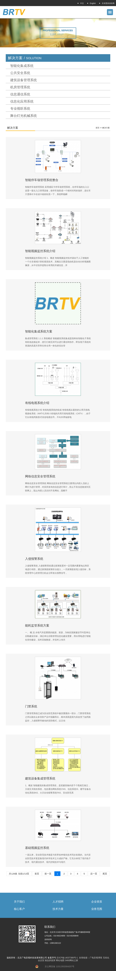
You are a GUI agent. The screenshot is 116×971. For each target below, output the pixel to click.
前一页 (48, 873)
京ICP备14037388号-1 (67, 957)
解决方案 (106, 128)
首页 (97, 128)
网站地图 (60, 960)
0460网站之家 (71, 960)
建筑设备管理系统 (23, 80)
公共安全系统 (20, 73)
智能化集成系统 (22, 66)
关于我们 (19, 901)
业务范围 (96, 908)
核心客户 (19, 908)
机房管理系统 (20, 87)
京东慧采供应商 (108, 3)
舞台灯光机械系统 (23, 115)
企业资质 (96, 901)
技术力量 (58, 908)
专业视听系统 (20, 108)
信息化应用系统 (22, 101)
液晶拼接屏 (50, 960)
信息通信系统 (20, 94)
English (93, 3)
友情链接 (83, 957)
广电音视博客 (96, 957)
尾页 (105, 873)
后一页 (93, 873)
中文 (82, 3)
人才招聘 (58, 901)
